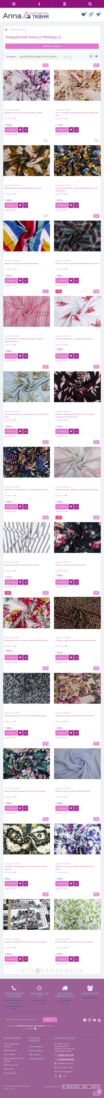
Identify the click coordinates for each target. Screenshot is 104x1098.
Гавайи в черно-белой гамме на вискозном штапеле (26, 942)
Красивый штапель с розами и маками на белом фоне (26, 640)
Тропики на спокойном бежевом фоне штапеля (74, 715)
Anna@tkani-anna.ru (64, 1063)
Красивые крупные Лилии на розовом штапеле (23, 112)
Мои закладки (34, 1054)
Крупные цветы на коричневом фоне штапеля (23, 188)
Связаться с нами (11, 1065)
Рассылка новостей (37, 1058)
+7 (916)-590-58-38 (64, 1059)
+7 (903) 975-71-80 (64, 1055)
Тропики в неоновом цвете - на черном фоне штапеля (26, 489)
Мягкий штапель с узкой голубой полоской (72, 791)
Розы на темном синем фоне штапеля (70, 565)
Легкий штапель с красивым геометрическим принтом (77, 263)
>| (81, 970)
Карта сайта (8, 1069)
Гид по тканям (9, 1054)
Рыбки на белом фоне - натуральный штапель (73, 339)
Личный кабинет (36, 1046)
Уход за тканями (10, 1050)
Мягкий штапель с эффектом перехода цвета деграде (76, 489)
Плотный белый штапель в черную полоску (22, 565)
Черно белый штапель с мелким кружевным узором (25, 715)
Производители (10, 1073)
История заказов (36, 1050)
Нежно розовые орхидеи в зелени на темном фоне (25, 791)
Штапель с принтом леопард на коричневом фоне (75, 640)
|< (23, 970)
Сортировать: (11, 56)
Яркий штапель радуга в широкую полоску (22, 263)
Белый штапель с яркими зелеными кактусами (74, 942)
